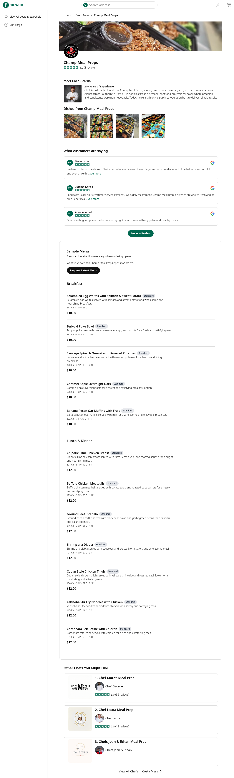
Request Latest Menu (83, 270)
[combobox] (122, 5)
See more (95, 173)
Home (67, 15)
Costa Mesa (82, 15)
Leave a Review (140, 233)
